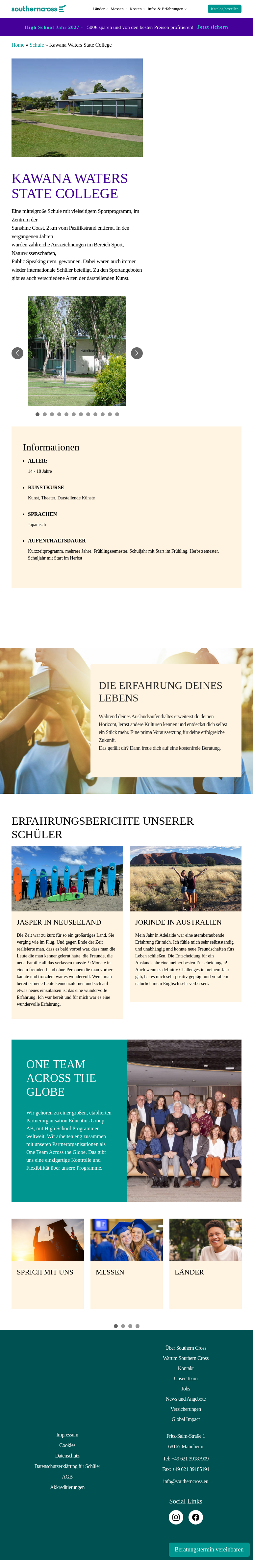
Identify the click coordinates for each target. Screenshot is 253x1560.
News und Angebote (186, 1397)
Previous (3, 1266)
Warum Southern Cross (186, 1357)
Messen (117, 8)
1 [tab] (116, 1325)
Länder (98, 8)
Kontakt (185, 1367)
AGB (67, 1474)
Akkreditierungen (67, 1484)
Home (18, 44)
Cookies (67, 1443)
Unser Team (185, 1377)
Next (249, 1266)
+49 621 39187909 (190, 1457)
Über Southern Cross (185, 1346)
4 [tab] (137, 1325)
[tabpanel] (77, 352)
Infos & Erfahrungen (165, 8)
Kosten (136, 8)
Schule (37, 44)
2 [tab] (123, 1325)
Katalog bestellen (225, 8)
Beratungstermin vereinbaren (208, 1549)
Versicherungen (185, 1408)
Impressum (67, 1433)
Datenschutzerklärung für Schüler (67, 1464)
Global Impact (186, 1418)
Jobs (185, 1387)
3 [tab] (130, 1325)
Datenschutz (67, 1454)
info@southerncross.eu (185, 1480)
